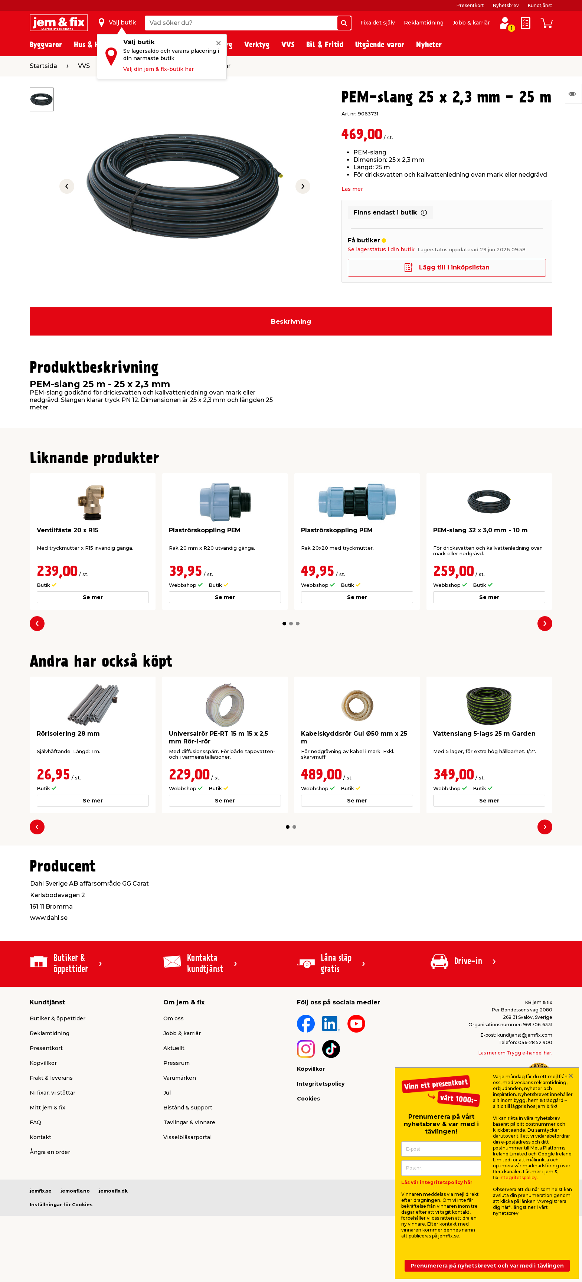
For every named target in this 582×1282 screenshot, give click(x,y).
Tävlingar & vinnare (189, 1122)
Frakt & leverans (51, 1078)
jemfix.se (41, 1190)
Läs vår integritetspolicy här (437, 1182)
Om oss (173, 1018)
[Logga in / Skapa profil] (505, 23)
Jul (167, 1092)
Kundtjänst (540, 5)
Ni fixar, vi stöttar (52, 1092)
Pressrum (176, 1063)
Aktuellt (173, 1048)
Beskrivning (291, 321)
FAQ (35, 1122)
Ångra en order (50, 1152)
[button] (284, 623)
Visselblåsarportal (187, 1137)
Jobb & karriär (471, 22)
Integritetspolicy (320, 1083)
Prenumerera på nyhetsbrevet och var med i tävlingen (487, 1265)
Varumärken (179, 1078)
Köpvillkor (43, 1063)
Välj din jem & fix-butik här (158, 69)
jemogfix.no (75, 1190)
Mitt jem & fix (47, 1107)
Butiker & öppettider (57, 1018)
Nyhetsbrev (506, 5)
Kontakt (40, 1137)
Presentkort (470, 5)
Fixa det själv (377, 22)
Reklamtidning (424, 22)
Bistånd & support (187, 1107)
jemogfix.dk (113, 1190)
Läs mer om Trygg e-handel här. (515, 1053)
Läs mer (352, 189)
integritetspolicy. (519, 1177)
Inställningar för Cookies (61, 1204)
